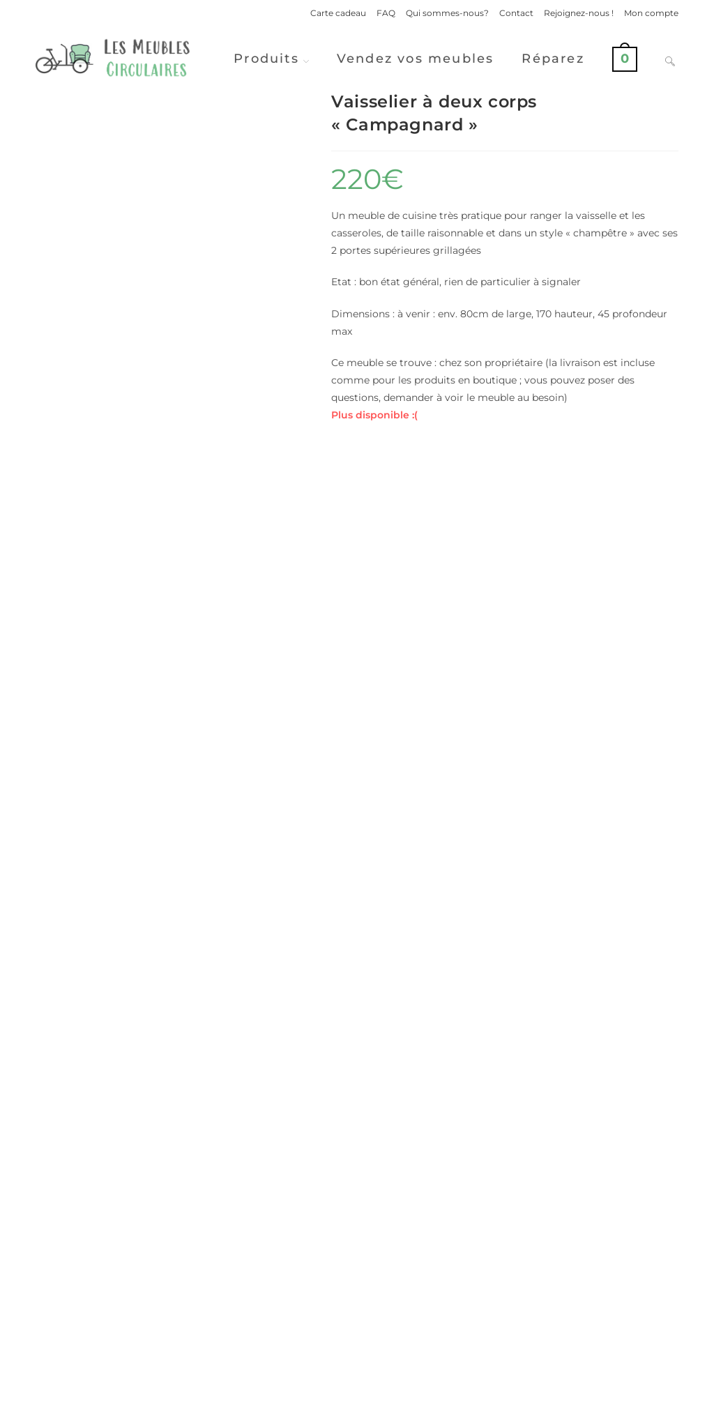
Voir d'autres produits (357, 1270)
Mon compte (651, 13)
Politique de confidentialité (481, 1386)
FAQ (386, 13)
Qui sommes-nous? (447, 13)
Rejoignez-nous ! (579, 13)
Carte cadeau (338, 13)
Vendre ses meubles (357, 1326)
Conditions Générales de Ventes (612, 1386)
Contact (516, 13)
